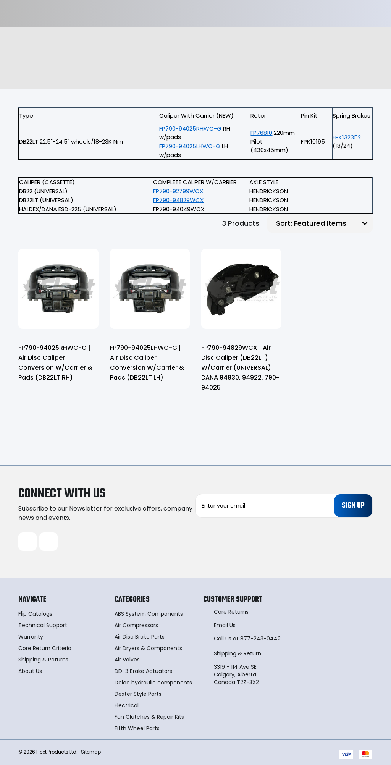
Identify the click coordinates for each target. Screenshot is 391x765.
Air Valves (127, 659)
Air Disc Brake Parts (140, 636)
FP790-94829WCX (178, 200)
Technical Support (42, 625)
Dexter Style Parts (138, 694)
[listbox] (332, 223)
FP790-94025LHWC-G (189, 146)
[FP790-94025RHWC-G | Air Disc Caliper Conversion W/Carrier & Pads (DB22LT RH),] (58, 289)
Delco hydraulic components (153, 682)
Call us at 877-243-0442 (247, 638)
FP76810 (261, 133)
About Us (30, 671)
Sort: (284, 223)
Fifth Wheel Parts (137, 728)
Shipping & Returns (43, 659)
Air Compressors (136, 625)
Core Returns (231, 612)
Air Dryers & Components (148, 648)
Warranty (30, 636)
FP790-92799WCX (178, 191)
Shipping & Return (237, 653)
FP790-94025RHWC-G (190, 129)
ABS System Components (149, 614)
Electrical (127, 705)
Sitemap (91, 752)
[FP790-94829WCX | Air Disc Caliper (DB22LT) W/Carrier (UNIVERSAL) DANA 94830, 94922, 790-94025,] (241, 289)
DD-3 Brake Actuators (143, 671)
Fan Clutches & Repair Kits (149, 717)
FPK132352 (347, 137)
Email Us (225, 625)
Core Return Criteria (44, 648)
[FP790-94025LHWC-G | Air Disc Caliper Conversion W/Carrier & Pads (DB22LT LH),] (150, 289)
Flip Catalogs (35, 614)
